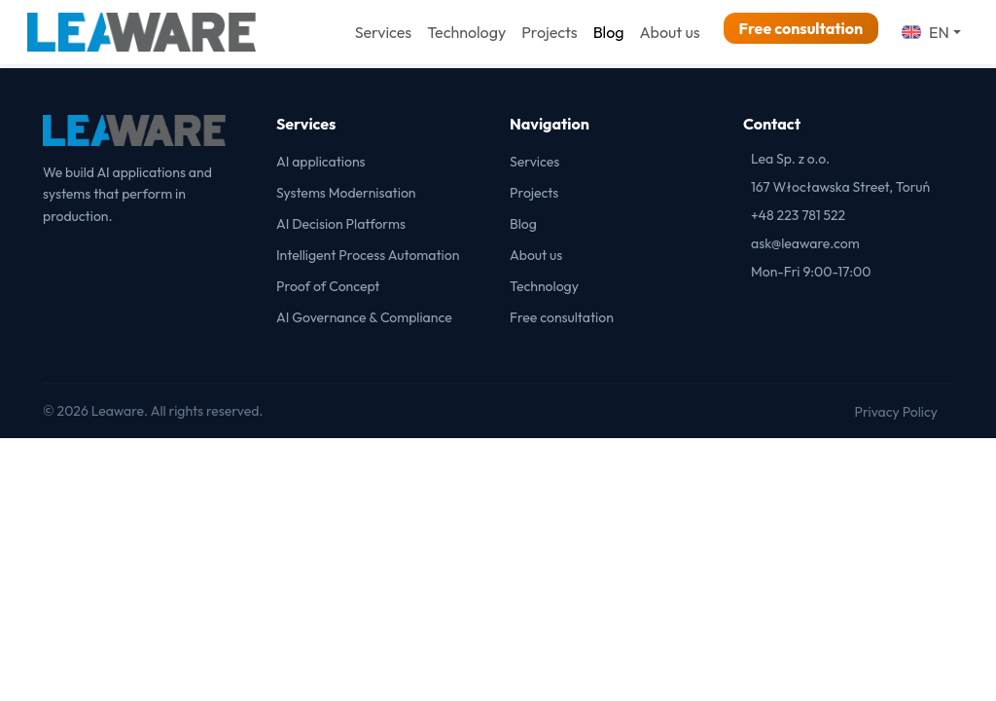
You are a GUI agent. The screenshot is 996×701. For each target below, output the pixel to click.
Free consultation (801, 28)
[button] (931, 32)
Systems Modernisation (346, 193)
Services (383, 32)
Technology (466, 32)
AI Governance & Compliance (364, 317)
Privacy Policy (896, 412)
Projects (549, 32)
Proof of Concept (328, 286)
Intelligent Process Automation (367, 255)
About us (669, 32)
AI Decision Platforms (341, 224)
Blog (608, 32)
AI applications (321, 161)
